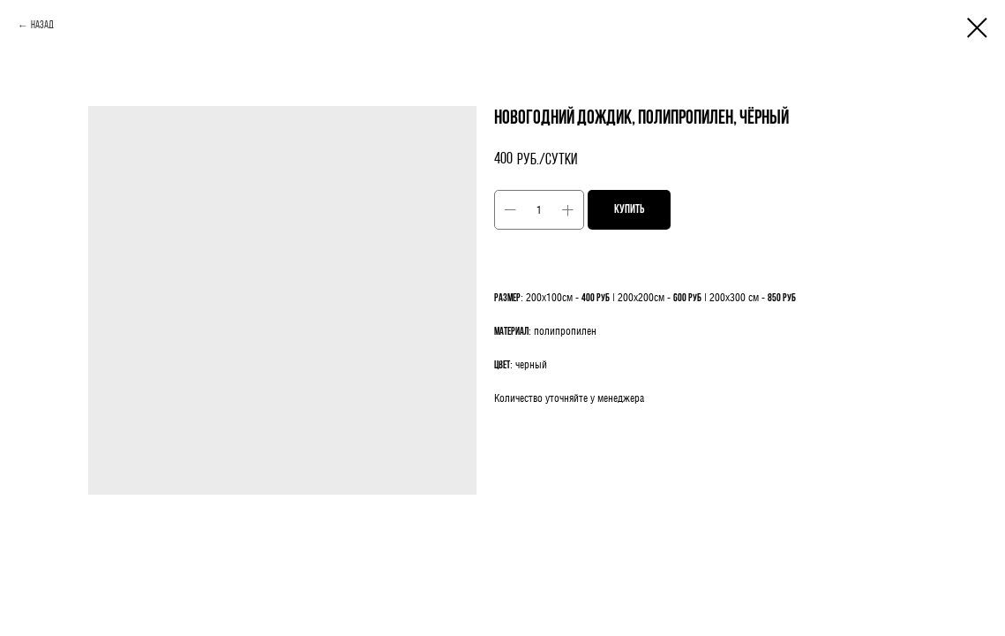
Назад (42, 25)
